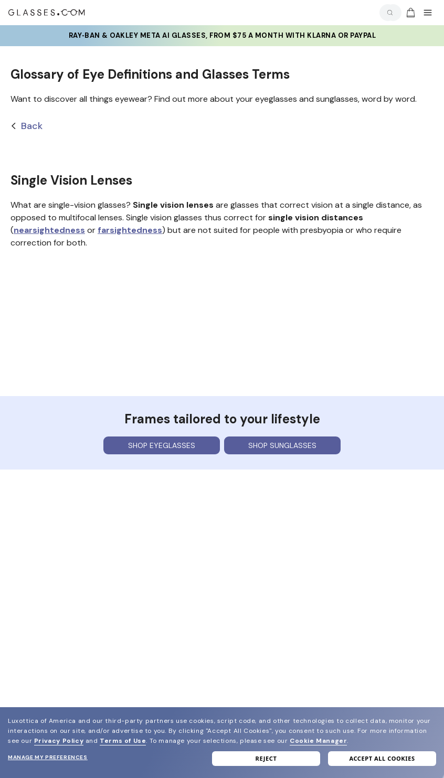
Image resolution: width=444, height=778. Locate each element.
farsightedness (130, 230)
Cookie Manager (318, 741)
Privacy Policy (58, 741)
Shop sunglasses (282, 445)
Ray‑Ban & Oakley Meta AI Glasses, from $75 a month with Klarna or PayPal (221, 35)
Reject (266, 758)
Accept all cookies (382, 758)
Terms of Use (123, 741)
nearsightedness (49, 230)
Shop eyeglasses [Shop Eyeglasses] (161, 445)
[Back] (222, 126)
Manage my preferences (48, 757)
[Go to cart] (409, 13)
